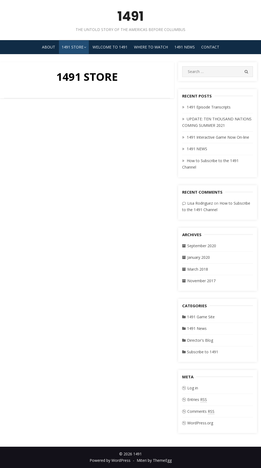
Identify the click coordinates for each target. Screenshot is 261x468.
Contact (210, 47)
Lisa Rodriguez (200, 203)
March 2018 (197, 269)
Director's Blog (200, 340)
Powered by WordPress (110, 460)
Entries (197, 399)
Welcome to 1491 (110, 47)
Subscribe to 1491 (202, 351)
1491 (130, 16)
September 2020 (201, 245)
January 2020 (198, 257)
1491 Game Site (201, 316)
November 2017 (201, 280)
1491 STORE (72, 47)
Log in (192, 387)
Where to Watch (151, 47)
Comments (200, 411)
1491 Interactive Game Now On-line (218, 137)
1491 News (184, 47)
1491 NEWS (197, 148)
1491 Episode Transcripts (209, 107)
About (48, 47)
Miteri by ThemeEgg (154, 460)
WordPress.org (200, 422)
